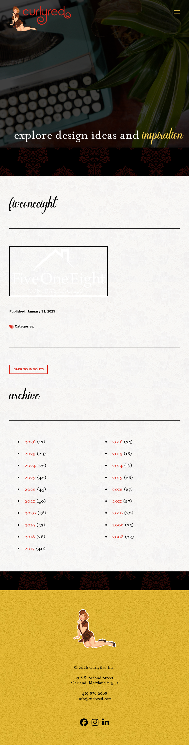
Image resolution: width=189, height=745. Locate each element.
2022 (30, 489)
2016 (117, 442)
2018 (30, 537)
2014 (117, 465)
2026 (30, 442)
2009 (118, 525)
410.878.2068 (94, 693)
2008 (118, 537)
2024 (30, 465)
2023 (30, 477)
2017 (30, 548)
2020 (30, 513)
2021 (30, 501)
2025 (30, 454)
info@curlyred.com (94, 698)
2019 (30, 525)
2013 (117, 477)
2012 (117, 489)
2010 (117, 513)
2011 (117, 501)
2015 (117, 454)
